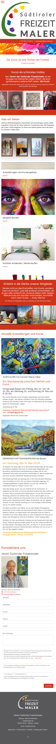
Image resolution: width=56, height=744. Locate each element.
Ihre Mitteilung (8, 633)
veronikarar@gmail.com (15, 412)
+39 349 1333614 (26, 41)
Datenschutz (38, 658)
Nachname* (6, 605)
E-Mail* (5, 626)
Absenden (48, 686)
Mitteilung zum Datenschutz (22, 665)
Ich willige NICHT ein (20, 674)
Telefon (5, 619)
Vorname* (6, 597)
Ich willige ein (8, 674)
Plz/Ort (5, 612)
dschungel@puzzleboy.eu (44, 41)
